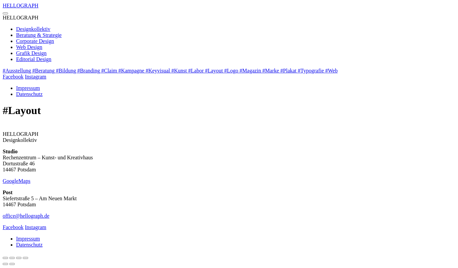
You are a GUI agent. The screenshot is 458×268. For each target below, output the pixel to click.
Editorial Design (33, 59)
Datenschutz (29, 94)
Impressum (28, 88)
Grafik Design (31, 53)
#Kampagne (131, 70)
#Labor (196, 70)
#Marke (271, 70)
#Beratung (44, 70)
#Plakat (289, 70)
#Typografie (311, 70)
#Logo (232, 70)
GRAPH (21, 5)
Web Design (29, 47)
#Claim (109, 70)
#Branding (89, 70)
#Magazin (251, 70)
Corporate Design (35, 41)
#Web (331, 70)
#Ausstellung (17, 70)
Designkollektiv (33, 29)
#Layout (214, 70)
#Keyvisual (159, 70)
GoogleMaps (16, 181)
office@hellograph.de (26, 216)
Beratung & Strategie (39, 35)
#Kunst (180, 70)
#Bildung (66, 70)
